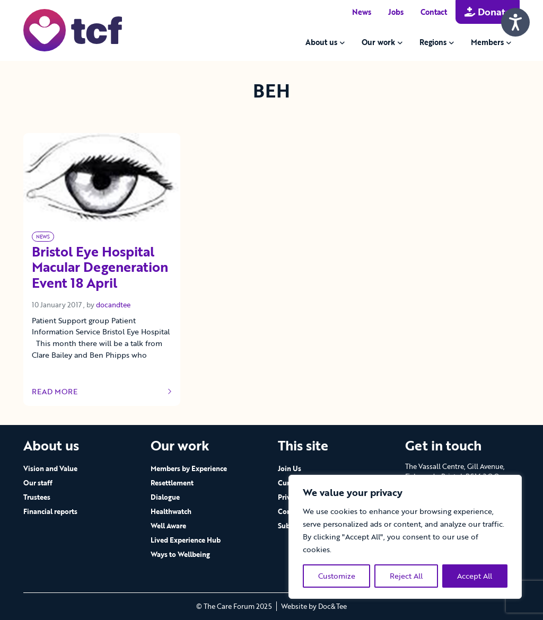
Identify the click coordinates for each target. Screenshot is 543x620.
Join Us (289, 468)
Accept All (474, 575)
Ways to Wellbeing (180, 554)
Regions (432, 42)
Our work (378, 42)
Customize (336, 575)
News (361, 11)
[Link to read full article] (101, 177)
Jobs (396, 11)
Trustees (36, 497)
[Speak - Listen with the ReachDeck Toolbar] (515, 22)
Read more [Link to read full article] (102, 391)
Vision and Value (50, 468)
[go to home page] (72, 29)
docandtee (113, 304)
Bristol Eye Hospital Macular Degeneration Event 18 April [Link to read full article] (100, 268)
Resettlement (172, 483)
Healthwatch (171, 511)
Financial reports (50, 511)
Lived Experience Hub (186, 540)
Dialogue (165, 497)
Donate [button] (488, 12)
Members (487, 42)
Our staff (37, 483)
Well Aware (168, 525)
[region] (405, 537)
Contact (434, 11)
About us (321, 42)
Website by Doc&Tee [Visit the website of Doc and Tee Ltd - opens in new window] (314, 606)
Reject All (406, 575)
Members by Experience (189, 468)
